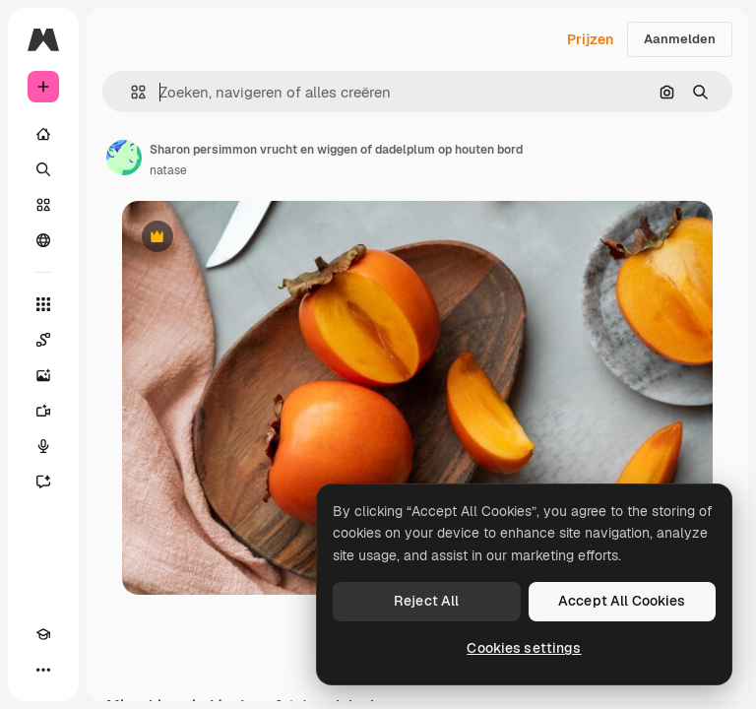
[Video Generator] (43, 410)
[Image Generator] (43, 375)
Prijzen (590, 39)
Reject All (426, 601)
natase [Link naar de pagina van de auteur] (168, 170)
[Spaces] (43, 339)
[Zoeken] (43, 169)
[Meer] (43, 669)
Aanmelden (680, 39)
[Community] (43, 240)
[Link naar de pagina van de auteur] (124, 157)
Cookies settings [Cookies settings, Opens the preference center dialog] (524, 648)
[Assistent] (43, 481)
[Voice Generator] (43, 446)
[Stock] (43, 205)
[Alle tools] (43, 304)
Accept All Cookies (622, 601)
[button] (130, 92)
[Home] (43, 134)
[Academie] (43, 634)
